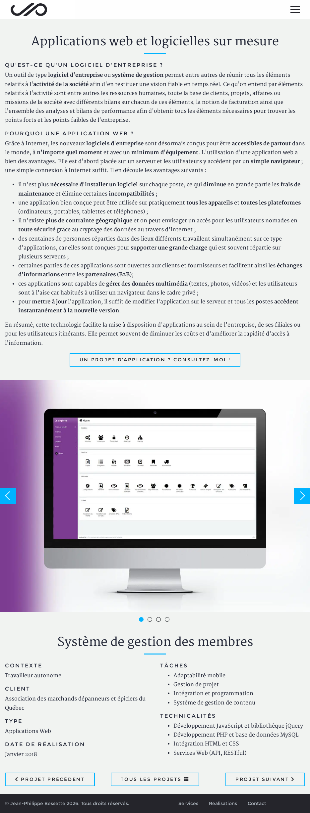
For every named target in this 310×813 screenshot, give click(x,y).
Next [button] (302, 496)
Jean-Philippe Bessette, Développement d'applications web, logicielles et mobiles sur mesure (29, 9)
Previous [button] (8, 496)
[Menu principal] (295, 9)
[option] (155, 496)
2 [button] (151, 620)
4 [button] (168, 620)
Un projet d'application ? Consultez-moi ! (155, 360)
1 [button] (142, 620)
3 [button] (159, 620)
